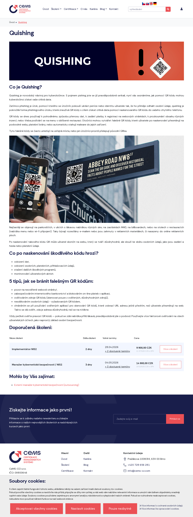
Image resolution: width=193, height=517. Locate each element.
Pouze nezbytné (120, 509)
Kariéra (87, 459)
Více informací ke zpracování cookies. (159, 508)
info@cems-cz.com (139, 470)
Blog (86, 464)
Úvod (12, 22)
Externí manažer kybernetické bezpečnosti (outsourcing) (46, 385)
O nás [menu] (84, 9)
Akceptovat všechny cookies (36, 509)
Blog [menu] (102, 9)
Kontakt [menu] (113, 9)
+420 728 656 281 (139, 464)
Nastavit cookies (83, 509)
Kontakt (88, 470)
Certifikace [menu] (70, 9)
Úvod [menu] (46, 9)
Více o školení (170, 349)
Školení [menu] (55, 9)
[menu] (181, 9)
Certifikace (67, 470)
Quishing (22, 22)
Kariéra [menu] (94, 9)
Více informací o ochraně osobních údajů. (161, 505)
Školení (65, 464)
